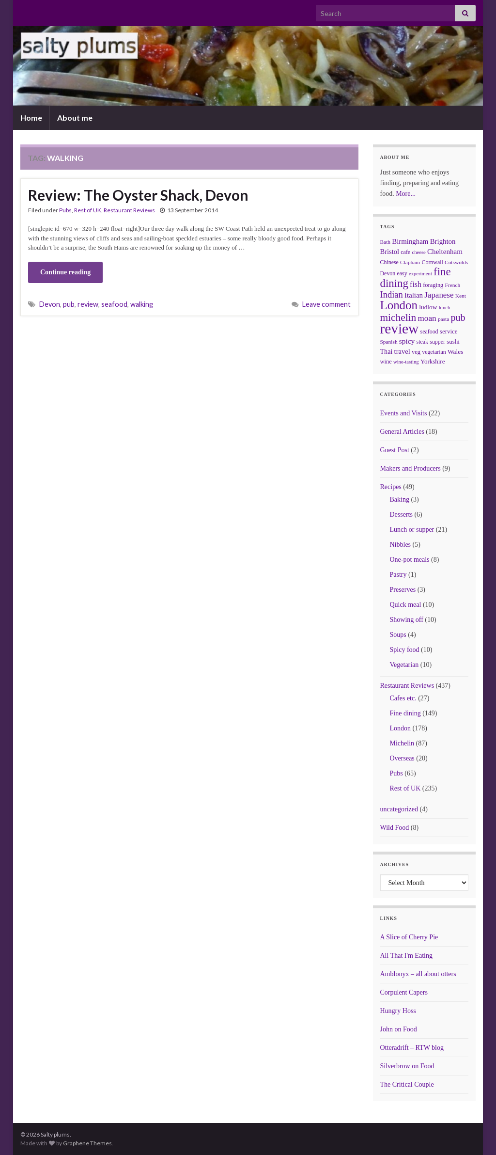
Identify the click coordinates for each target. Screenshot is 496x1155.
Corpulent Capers (404, 992)
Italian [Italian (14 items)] (413, 295)
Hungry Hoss (398, 1010)
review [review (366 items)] (399, 328)
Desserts (401, 514)
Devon (49, 304)
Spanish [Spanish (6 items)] (389, 342)
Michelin (402, 743)
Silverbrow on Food (407, 1066)
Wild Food (394, 827)
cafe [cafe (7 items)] (405, 252)
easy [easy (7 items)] (402, 273)
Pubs (65, 210)
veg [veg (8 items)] (416, 351)
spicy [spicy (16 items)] (407, 341)
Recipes (391, 486)
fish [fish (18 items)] (415, 284)
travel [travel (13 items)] (402, 351)
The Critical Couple (407, 1084)
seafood (114, 304)
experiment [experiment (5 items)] (420, 273)
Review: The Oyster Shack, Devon (138, 195)
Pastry (398, 574)
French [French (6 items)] (453, 285)
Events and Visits (403, 413)
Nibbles (400, 544)
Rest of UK (87, 210)
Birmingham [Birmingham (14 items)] (410, 241)
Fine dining (405, 713)
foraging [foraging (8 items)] (433, 285)
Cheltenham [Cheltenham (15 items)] (445, 251)
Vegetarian (404, 664)
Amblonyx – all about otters (418, 974)
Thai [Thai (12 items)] (386, 351)
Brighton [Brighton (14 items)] (443, 241)
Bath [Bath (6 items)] (385, 242)
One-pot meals (410, 559)
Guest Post (394, 450)
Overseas (402, 758)
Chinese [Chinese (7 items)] (389, 262)
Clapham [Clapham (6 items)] (410, 262)
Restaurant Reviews (129, 210)
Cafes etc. (403, 698)
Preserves (403, 589)
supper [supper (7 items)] (437, 341)
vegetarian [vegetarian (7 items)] (434, 351)
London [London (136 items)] (399, 305)
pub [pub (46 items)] (458, 317)
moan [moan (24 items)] (427, 318)
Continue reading (65, 272)
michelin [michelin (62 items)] (398, 317)
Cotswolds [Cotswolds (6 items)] (456, 262)
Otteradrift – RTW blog (412, 1047)
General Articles (402, 431)
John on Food (398, 1029)
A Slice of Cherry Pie (409, 937)
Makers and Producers (410, 468)
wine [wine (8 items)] (386, 361)
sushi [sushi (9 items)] (453, 341)
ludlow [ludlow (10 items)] (428, 307)
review (88, 304)
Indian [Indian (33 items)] (391, 294)
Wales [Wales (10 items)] (455, 351)
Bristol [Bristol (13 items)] (390, 251)
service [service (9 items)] (449, 331)
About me (75, 117)
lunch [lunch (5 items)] (444, 307)
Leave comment (326, 304)
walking (141, 304)
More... (406, 193)
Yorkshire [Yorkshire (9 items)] (432, 361)
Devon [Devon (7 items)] (388, 273)
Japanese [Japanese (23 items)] (438, 295)
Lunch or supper (412, 529)
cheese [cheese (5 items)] (418, 252)
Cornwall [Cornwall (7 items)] (432, 262)
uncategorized (399, 809)
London (400, 728)
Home (31, 117)
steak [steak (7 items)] (422, 341)
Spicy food (404, 649)
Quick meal (405, 604)
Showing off (406, 619)
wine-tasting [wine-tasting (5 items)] (406, 361)
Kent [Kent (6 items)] (460, 296)
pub (69, 304)
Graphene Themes (87, 1143)
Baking (399, 499)
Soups (398, 634)
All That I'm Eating (406, 955)
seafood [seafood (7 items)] (429, 331)
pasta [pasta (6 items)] (443, 319)
